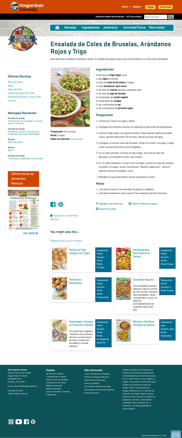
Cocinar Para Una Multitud (57, 379)
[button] (111, 204)
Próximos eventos (91, 393)
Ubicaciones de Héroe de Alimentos (99, 389)
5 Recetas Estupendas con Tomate (25, 158)
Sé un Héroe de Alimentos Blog (97, 386)
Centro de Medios (91, 383)
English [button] (150, 7)
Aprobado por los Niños (56, 382)
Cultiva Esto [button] (165, 7)
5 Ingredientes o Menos (56, 376)
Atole (10, 85)
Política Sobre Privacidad (94, 380)
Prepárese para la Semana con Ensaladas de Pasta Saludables (24, 133)
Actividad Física (134, 27)
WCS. (165, 435)
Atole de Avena (15, 82)
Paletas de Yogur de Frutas (21, 93)
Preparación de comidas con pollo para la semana (25, 122)
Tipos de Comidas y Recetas (58, 391)
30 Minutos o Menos (55, 373)
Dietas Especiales (53, 388)
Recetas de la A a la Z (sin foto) (66, 240)
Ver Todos (29, 233)
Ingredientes (91, 27)
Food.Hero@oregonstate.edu (25, 386)
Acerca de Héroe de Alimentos (110, 16)
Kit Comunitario (133, 16)
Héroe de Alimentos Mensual (96, 377)
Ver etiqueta (77, 139)
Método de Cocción (54, 385)
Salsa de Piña (15, 89)
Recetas (70, 27)
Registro (137, 6)
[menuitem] (57, 27)
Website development (151, 435)
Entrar (125, 6)
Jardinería (110, 27)
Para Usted (156, 27)
